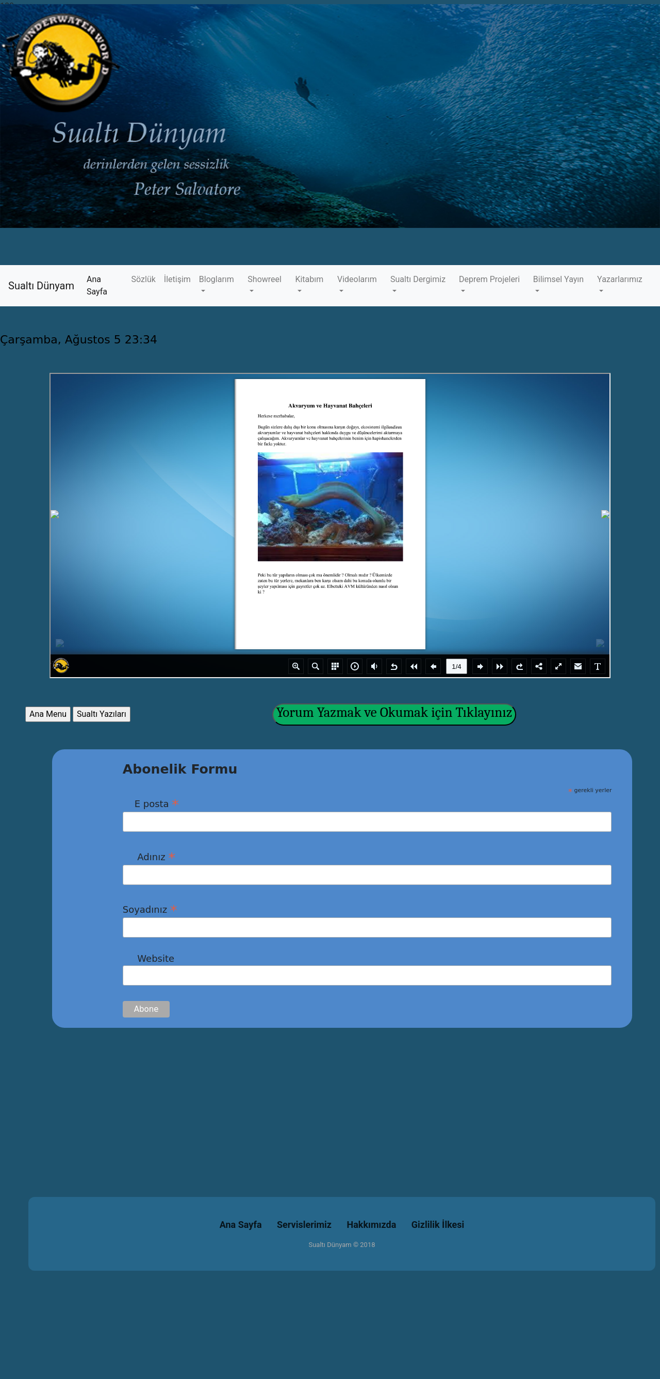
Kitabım (309, 279)
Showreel (265, 279)
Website (148, 958)
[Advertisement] (309, 1100)
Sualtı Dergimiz (418, 279)
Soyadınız (150, 909)
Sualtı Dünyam (41, 286)
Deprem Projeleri (489, 279)
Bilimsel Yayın (558, 279)
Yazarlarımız (619, 279)
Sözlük (143, 279)
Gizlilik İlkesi (438, 1224)
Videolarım (357, 279)
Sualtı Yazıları (101, 714)
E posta (151, 803)
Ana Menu (48, 714)
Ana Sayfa (107, 285)
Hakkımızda (372, 1224)
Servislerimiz (304, 1224)
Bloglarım (216, 279)
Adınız (149, 856)
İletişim (177, 279)
